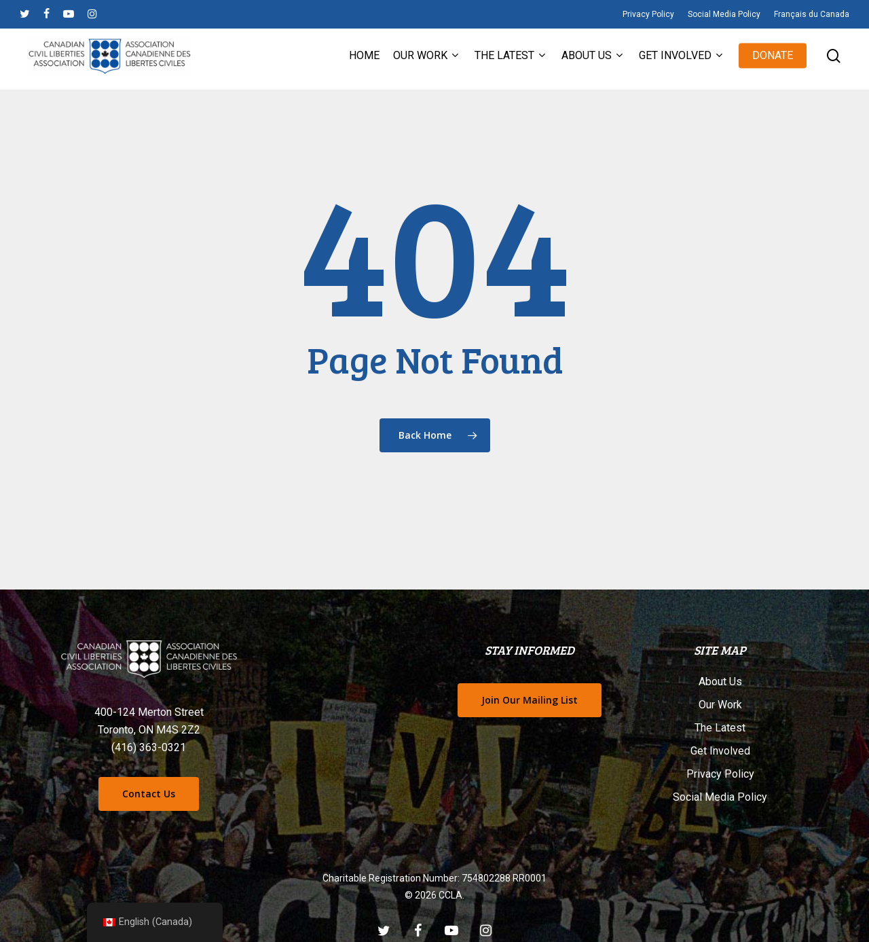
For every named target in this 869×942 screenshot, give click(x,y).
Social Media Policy (720, 797)
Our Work (720, 704)
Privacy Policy (720, 773)
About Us (720, 681)
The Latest (720, 727)
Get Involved (720, 750)
